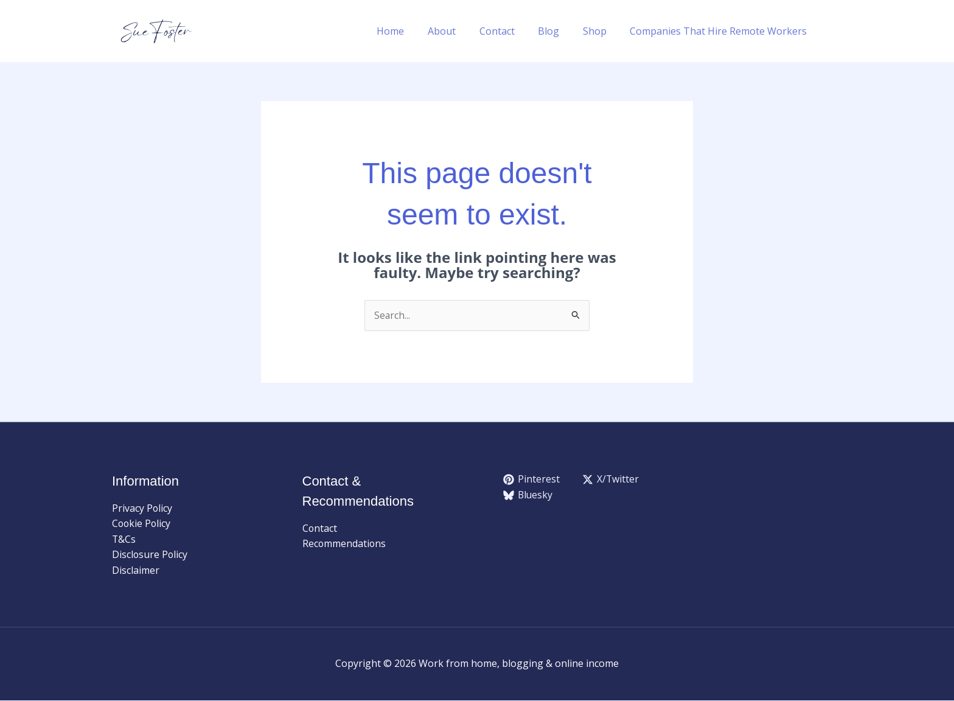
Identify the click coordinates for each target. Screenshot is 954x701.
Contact (511, 31)
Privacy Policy (142, 508)
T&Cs (124, 539)
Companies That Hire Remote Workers (720, 31)
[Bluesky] (529, 495)
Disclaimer (135, 570)
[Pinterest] (532, 480)
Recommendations (344, 544)
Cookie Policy (142, 524)
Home (413, 31)
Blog (558, 31)
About (460, 31)
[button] (836, 31)
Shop (601, 31)
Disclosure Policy (150, 555)
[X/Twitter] (611, 480)
